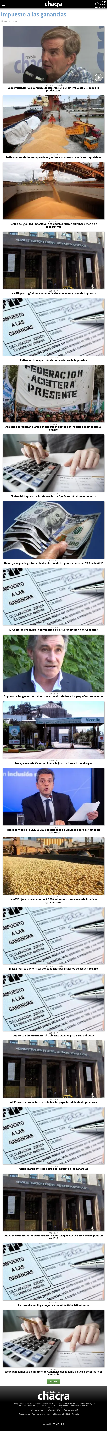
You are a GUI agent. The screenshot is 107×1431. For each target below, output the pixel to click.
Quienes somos (24, 1414)
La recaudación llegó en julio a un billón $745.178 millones (53, 1305)
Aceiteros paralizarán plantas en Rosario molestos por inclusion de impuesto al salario (53, 428)
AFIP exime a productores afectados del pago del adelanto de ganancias (53, 1102)
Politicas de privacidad (61, 1414)
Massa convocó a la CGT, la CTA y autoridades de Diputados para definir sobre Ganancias (53, 831)
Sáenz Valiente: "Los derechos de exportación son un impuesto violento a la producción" (53, 89)
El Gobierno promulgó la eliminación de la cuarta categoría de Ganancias (53, 629)
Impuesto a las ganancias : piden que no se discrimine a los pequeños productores (53, 696)
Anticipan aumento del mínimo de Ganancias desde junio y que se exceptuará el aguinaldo (53, 1373)
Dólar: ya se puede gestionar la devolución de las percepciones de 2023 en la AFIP (53, 563)
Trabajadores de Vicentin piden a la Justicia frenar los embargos (53, 763)
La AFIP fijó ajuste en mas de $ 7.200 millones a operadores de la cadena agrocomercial (53, 901)
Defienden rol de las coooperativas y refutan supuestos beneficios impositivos (53, 157)
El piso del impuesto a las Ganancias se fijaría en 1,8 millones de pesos (53, 496)
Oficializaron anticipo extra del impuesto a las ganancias (53, 1168)
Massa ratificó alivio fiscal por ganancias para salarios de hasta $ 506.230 (53, 968)
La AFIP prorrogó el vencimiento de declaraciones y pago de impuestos (54, 293)
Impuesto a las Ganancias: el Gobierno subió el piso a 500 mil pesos (54, 1035)
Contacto (75, 1414)
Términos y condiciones (41, 1414)
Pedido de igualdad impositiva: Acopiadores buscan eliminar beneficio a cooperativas (53, 225)
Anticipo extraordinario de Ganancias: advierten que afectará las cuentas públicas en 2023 (53, 1237)
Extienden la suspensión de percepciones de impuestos (53, 360)
